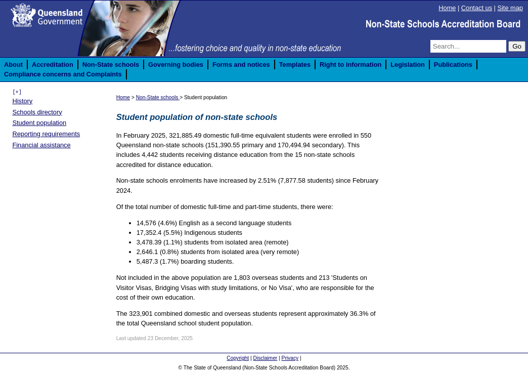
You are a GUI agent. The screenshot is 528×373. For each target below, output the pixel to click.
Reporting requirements (46, 134)
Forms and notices (241, 64)
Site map (510, 8)
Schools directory (37, 112)
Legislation (407, 64)
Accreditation (52, 64)
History (22, 101)
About (13, 64)
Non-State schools (110, 64)
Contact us (476, 8)
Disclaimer (265, 358)
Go (516, 46)
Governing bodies (175, 64)
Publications (453, 64)
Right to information (350, 64)
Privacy (290, 358)
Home (447, 8)
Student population (39, 123)
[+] (16, 92)
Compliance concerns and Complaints (63, 74)
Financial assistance (41, 145)
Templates (295, 64)
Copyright (238, 358)
